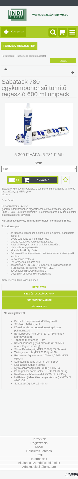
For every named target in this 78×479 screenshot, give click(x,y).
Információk (39, 459)
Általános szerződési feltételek (39, 462)
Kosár (39, 447)
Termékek (39, 439)
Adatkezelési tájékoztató (39, 466)
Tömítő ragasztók (37, 56)
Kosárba (43, 180)
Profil (38, 455)
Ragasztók (21, 56)
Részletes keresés (39, 451)
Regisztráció (39, 443)
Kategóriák (17, 31)
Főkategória (8, 56)
